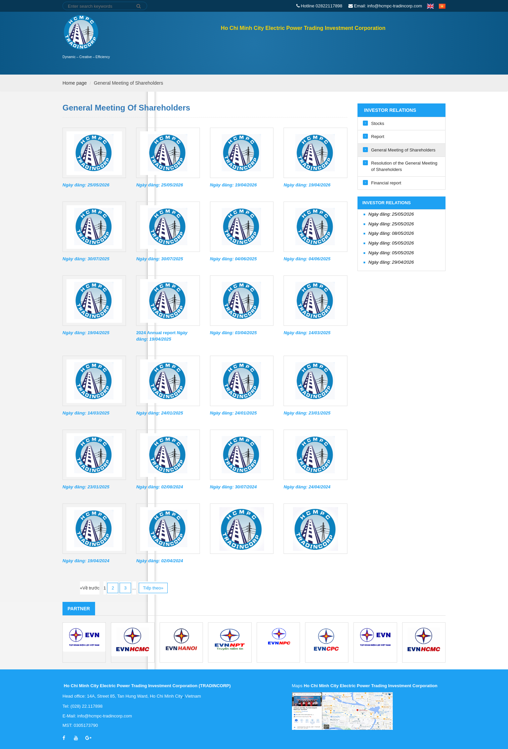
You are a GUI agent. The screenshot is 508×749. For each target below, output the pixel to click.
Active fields (343, 53)
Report (377, 136)
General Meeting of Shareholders (128, 83)
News (376, 53)
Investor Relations (259, 53)
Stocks (377, 123)
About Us (305, 53)
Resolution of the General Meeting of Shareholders (404, 166)
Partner (79, 608)
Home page (207, 53)
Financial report (386, 182)
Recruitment (410, 53)
